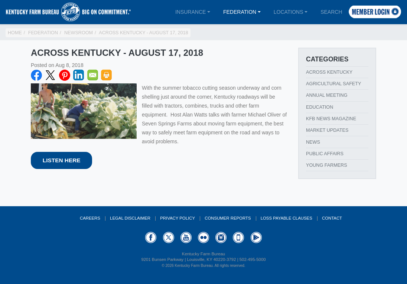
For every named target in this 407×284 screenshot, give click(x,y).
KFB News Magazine (331, 118)
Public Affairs (324, 153)
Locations (288, 12)
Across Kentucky (329, 72)
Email (92, 75)
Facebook (36, 75)
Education (319, 107)
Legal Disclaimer (130, 218)
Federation (239, 12)
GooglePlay (256, 237)
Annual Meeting (327, 95)
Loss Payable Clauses (286, 218)
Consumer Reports (228, 218)
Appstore (238, 237)
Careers (90, 218)
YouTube (186, 237)
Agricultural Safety (333, 83)
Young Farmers (326, 165)
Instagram (221, 237)
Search (331, 12)
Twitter (50, 75)
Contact (332, 218)
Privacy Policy (177, 218)
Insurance (190, 12)
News (313, 142)
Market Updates (327, 130)
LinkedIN (78, 75)
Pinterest (64, 75)
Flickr (203, 237)
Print (106, 75)
